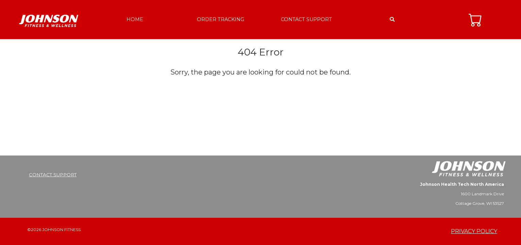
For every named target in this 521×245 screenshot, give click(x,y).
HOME (135, 19)
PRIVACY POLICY (474, 231)
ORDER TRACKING (220, 19)
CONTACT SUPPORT (306, 19)
